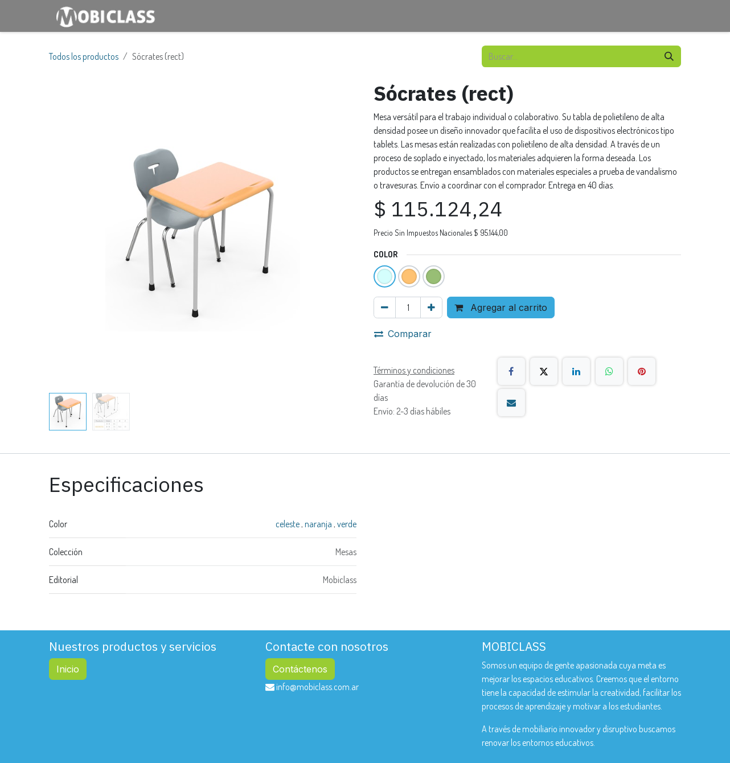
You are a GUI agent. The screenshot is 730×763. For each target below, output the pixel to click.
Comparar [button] (403, 333)
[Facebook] (511, 371)
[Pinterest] (641, 371)
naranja (319, 524)
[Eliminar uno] (385, 307)
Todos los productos (83, 56)
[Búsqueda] (669, 56)
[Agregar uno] (431, 307)
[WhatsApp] (609, 371)
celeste (288, 524)
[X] (543, 371)
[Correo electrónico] (511, 402)
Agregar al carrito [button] (500, 307)
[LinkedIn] (576, 371)
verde (346, 524)
